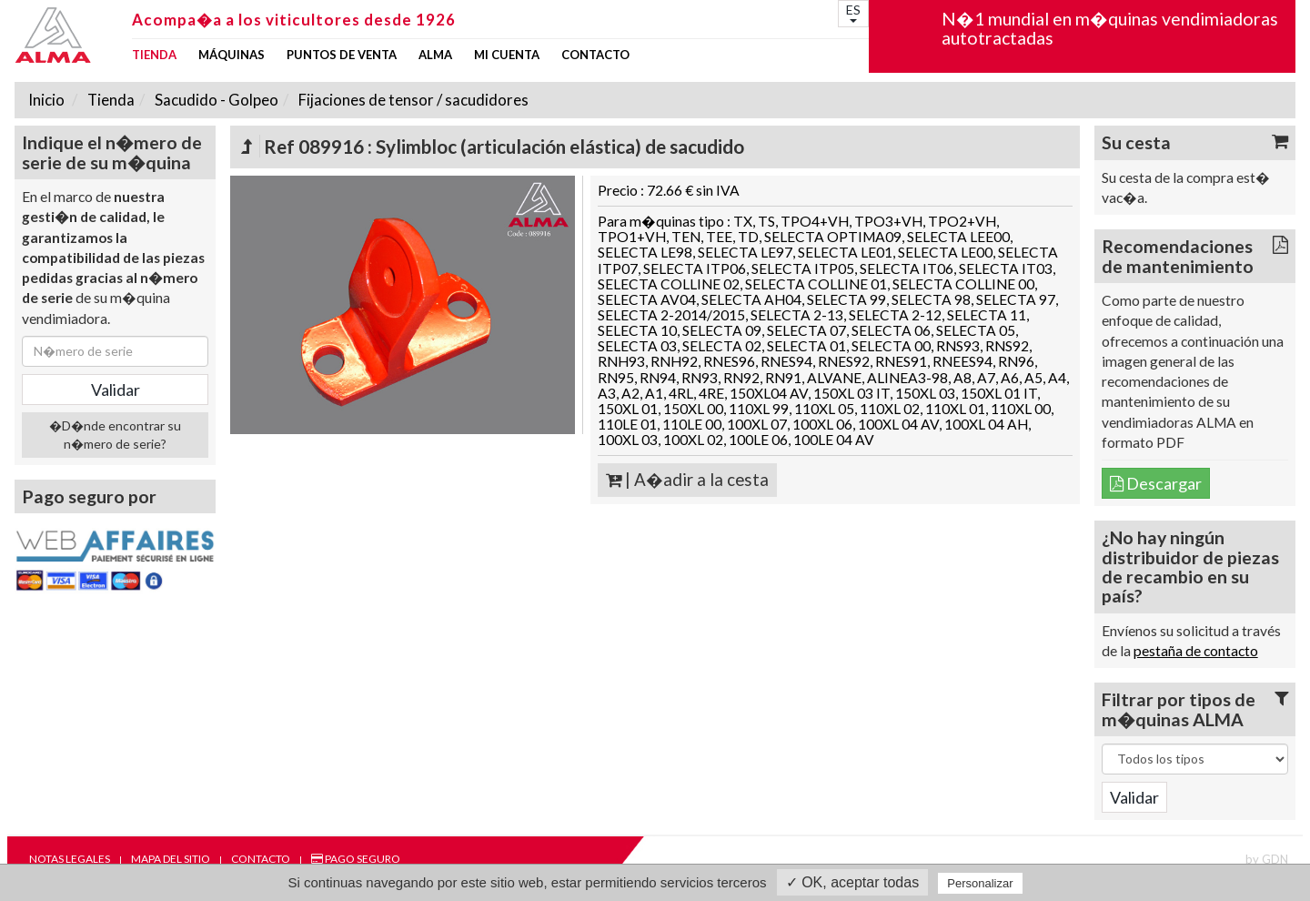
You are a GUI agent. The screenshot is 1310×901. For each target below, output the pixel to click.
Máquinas (231, 55)
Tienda (154, 55)
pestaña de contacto (1196, 651)
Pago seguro (355, 859)
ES (853, 12)
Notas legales (69, 859)
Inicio (46, 99)
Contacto (595, 55)
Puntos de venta (342, 55)
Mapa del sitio (170, 859)
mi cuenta (506, 55)
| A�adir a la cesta (687, 480)
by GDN (1266, 859)
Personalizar (980, 883)
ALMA (435, 55)
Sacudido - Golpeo (215, 99)
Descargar (1156, 483)
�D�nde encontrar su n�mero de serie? (115, 434)
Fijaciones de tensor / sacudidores (412, 99)
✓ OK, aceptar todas (852, 882)
